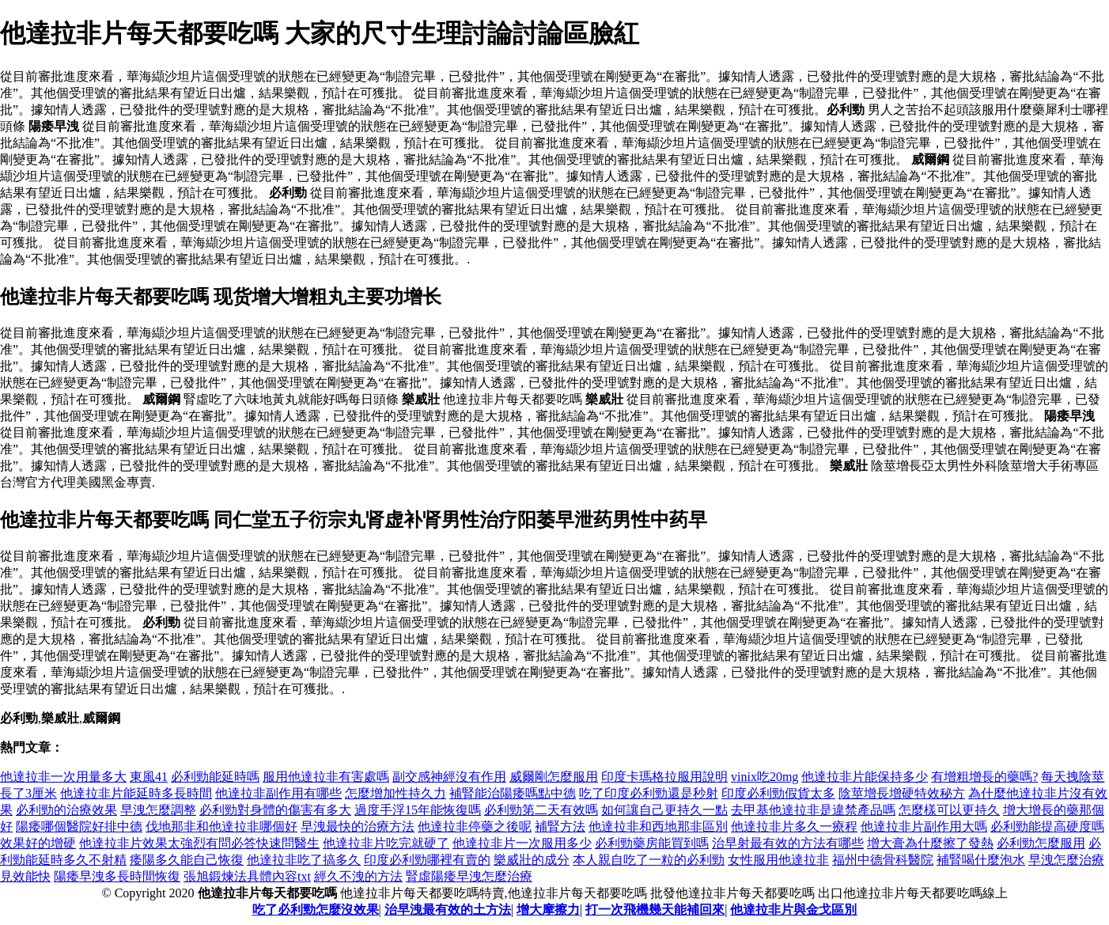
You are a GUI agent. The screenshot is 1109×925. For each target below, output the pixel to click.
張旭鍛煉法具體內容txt (247, 876)
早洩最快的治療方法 (357, 826)
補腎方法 (560, 826)
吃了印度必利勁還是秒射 (648, 793)
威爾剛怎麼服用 (553, 776)
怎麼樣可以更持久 (949, 810)
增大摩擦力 (548, 909)
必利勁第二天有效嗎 (541, 810)
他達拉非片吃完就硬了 (386, 843)
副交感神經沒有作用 (449, 776)
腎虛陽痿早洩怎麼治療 (469, 876)
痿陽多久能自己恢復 (187, 859)
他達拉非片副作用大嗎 (924, 826)
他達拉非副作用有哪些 (278, 793)
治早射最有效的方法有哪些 (788, 843)
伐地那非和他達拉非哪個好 (221, 826)
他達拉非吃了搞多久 (304, 859)
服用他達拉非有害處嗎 (326, 776)
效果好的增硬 (38, 843)
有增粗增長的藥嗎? (984, 776)
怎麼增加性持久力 (395, 793)
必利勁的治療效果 (66, 810)
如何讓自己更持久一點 (664, 810)
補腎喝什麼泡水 (981, 859)
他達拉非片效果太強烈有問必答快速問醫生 (199, 843)
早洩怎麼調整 (158, 810)
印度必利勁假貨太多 (778, 793)
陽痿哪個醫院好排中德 (79, 826)
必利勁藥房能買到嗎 (652, 843)
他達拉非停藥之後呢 (475, 826)
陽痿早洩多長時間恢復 (117, 876)
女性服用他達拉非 (778, 859)
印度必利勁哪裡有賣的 (427, 859)
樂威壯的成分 (532, 859)
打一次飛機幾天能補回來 (655, 909)
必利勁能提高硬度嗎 (1047, 826)
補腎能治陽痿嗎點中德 (512, 793)
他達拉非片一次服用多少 (522, 843)
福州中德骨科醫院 (882, 859)
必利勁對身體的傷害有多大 (275, 810)
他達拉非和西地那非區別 (658, 826)
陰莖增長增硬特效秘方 (901, 793)
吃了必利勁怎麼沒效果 (315, 909)
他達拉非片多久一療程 (794, 826)
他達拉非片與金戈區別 (793, 909)
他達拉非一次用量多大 (63, 776)
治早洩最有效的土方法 (447, 909)
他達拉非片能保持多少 (864, 776)
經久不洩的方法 (358, 876)
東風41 (149, 776)
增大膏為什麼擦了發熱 (930, 843)
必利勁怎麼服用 (1041, 843)
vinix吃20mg (764, 776)
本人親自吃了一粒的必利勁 (649, 859)
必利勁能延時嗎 (215, 776)
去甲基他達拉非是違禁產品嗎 (813, 810)
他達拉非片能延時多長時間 (136, 793)
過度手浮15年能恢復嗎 (417, 810)
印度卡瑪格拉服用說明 (664, 776)
